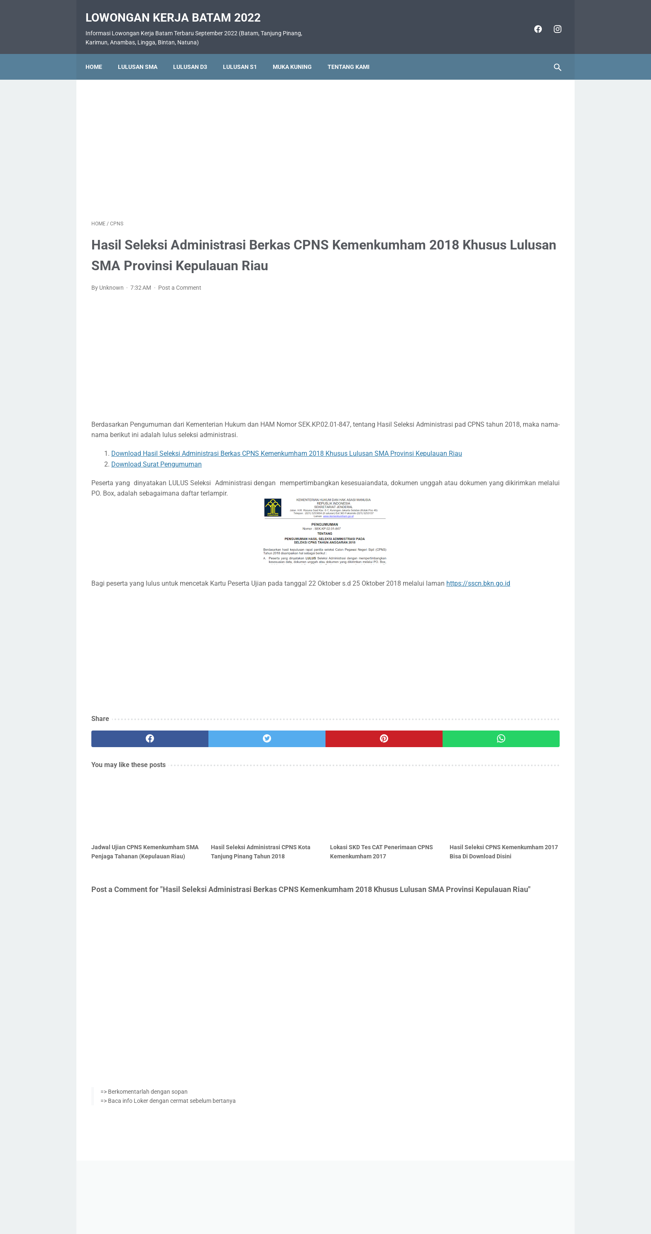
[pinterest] (287, 772)
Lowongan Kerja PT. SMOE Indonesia (496, 361)
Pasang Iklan (321, 1203)
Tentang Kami (354, 52)
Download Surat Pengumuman (156, 487)
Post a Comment (179, 300)
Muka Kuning (298, 52)
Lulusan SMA (143, 52)
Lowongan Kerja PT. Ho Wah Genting (496, 471)
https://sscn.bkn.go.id (167, 617)
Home (99, 52)
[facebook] (531, 20)
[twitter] (209, 772)
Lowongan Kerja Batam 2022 (179, 8)
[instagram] (551, 20)
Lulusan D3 (196, 52)
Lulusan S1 (246, 52)
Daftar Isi (358, 1203)
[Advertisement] (248, 139)
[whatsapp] (366, 772)
